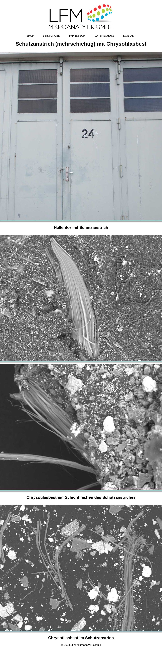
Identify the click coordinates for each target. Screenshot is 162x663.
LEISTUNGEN (51, 35)
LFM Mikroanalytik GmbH (86, 645)
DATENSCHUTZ (104, 35)
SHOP (30, 35)
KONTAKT (129, 35)
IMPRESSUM (77, 35)
